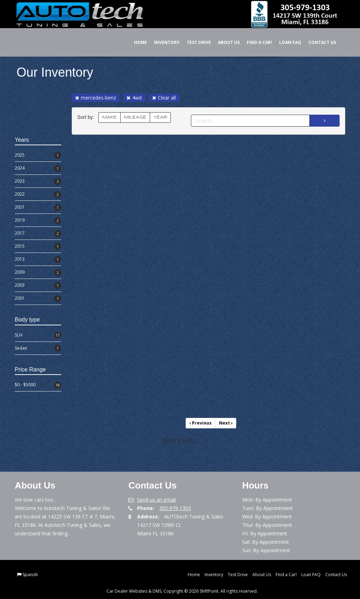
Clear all (164, 97)
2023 (38, 181)
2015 (38, 246)
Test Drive (194, 42)
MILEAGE (135, 117)
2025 (38, 155)
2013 (38, 259)
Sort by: (87, 117)
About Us (224, 42)
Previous (200, 423)
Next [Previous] (225, 423)
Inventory (162, 42)
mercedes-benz (95, 97)
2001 (38, 298)
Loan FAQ (285, 42)
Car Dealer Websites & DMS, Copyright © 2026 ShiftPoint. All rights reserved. (182, 591)
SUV (38, 335)
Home (135, 42)
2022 (38, 194)
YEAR (160, 117)
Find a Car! (254, 42)
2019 (38, 220)
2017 (38, 233)
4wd (134, 97)
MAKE (109, 117)
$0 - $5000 (38, 385)
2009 (38, 272)
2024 (38, 168)
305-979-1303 (175, 508)
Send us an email (156, 499)
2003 (38, 285)
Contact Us (317, 42)
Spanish (30, 575)
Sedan (38, 348)
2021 (38, 207)
